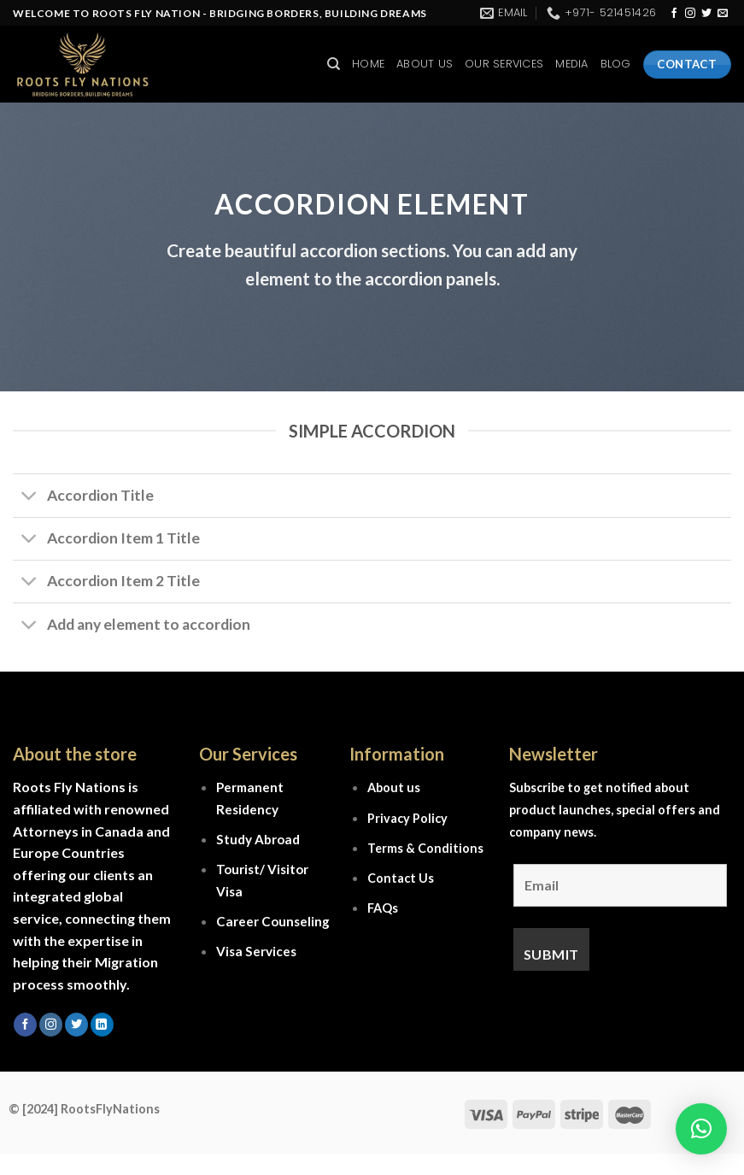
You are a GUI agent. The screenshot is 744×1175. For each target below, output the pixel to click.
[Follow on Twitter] (706, 14)
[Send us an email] (723, 14)
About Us (424, 63)
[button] (701, 1128)
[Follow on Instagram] (690, 14)
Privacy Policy (407, 818)
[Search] (333, 64)
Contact (391, 878)
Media (571, 63)
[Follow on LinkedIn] (102, 1025)
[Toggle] (29, 497)
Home (368, 63)
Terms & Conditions (425, 848)
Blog (615, 63)
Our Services (504, 63)
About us (393, 787)
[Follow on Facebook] (674, 14)
